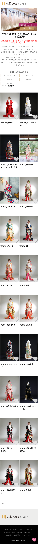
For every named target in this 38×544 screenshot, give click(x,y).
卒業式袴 (29, 529)
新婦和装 (9, 79)
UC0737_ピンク (6, 285)
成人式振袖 (13, 529)
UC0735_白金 (24, 285)
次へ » (3, 503)
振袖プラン (21, 529)
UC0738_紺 (24, 246)
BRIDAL (19, 532)
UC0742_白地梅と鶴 (7, 207)
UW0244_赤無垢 (6, 123)
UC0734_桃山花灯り (7, 325)
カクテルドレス (28, 75)
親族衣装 (9, 83)
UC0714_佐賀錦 (25, 490)
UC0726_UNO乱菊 (26, 364)
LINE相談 (9, 535)
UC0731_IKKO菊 (26, 325)
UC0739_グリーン (7, 246)
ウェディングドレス (9, 75)
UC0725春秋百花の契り (9, 406)
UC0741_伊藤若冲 (26, 207)
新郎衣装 (28, 79)
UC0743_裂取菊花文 (27, 165)
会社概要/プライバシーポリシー (23, 535)
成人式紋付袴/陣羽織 (9, 532)
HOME (6, 529)
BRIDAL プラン (28, 532)
